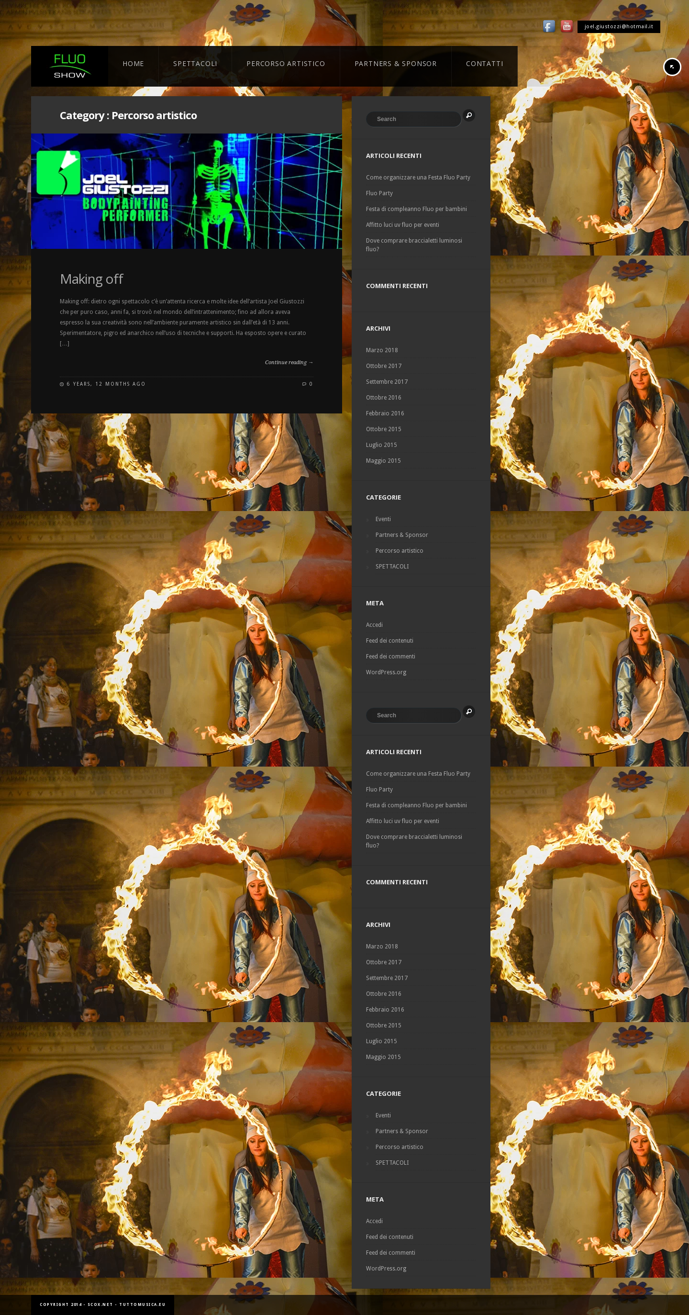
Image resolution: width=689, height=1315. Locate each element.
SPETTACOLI (392, 566)
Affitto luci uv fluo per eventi (402, 225)
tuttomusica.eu (142, 1305)
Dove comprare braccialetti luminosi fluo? (414, 245)
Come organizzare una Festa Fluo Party (418, 177)
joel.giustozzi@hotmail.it (619, 26)
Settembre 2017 (387, 382)
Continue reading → (289, 362)
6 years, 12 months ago (106, 384)
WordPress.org (386, 672)
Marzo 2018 (382, 350)
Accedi (374, 625)
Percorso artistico (399, 550)
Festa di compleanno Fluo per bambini (416, 209)
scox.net (100, 1305)
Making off (91, 278)
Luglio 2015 (381, 445)
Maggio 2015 (383, 460)
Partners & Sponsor (402, 535)
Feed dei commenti (390, 656)
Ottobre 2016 (383, 397)
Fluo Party (379, 193)
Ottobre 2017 (383, 366)
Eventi (383, 519)
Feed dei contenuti (389, 640)
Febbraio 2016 (385, 413)
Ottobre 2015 (383, 429)
